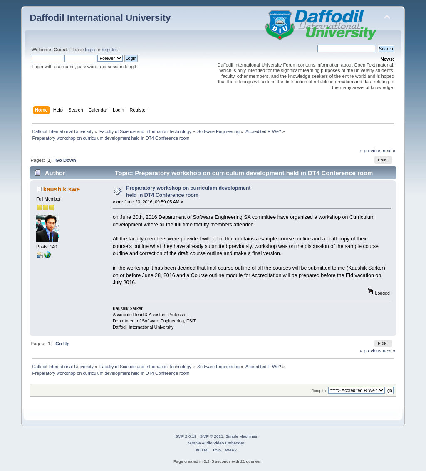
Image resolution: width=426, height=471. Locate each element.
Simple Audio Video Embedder (216, 443)
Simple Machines (241, 436)
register (109, 49)
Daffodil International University (100, 17)
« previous (370, 150)
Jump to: (319, 390)
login (90, 49)
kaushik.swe (61, 189)
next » (389, 150)
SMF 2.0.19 (186, 436)
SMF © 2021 (211, 436)
